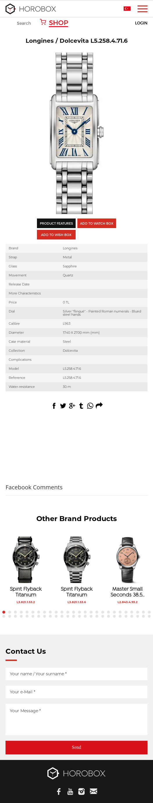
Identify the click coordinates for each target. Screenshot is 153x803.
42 (91, 616)
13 (73, 612)
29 (15, 616)
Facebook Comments (34, 487)
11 (62, 612)
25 (143, 612)
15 (85, 612)
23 (131, 612)
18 (102, 612)
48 (125, 616)
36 (56, 616)
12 (67, 612)
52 (149, 616)
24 (137, 612)
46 (114, 616)
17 (96, 612)
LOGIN (141, 23)
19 (108, 612)
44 (102, 616)
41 (85, 616)
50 (137, 616)
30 (21, 616)
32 (32, 616)
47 (120, 616)
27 (3, 616)
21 (120, 612)
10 (56, 612)
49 (131, 616)
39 (73, 616)
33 (38, 616)
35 (50, 616)
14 (79, 612)
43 (96, 616)
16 (91, 612)
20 (114, 612)
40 (79, 616)
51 (143, 616)
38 (67, 616)
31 (27, 616)
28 (9, 616)
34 (44, 616)
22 (125, 612)
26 (149, 612)
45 (108, 616)
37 (62, 616)
